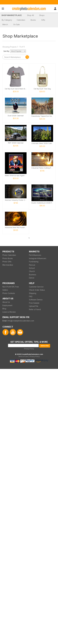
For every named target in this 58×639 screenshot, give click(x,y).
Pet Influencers (35, 255)
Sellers (5, 290)
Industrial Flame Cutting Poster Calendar (42, 168)
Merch (5, 24)
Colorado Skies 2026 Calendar (42, 143)
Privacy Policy (29, 349)
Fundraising (33, 262)
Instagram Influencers (37, 258)
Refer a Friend (35, 309)
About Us (6, 302)
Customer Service (36, 287)
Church (32, 271)
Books (33, 20)
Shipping (32, 293)
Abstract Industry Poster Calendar (16, 200)
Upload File (33, 306)
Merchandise (7, 265)
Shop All (30, 15)
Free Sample (34, 303)
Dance (31, 278)
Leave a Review (9, 312)
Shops (41, 15)
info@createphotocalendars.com (20, 321)
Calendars (21, 20)
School (32, 268)
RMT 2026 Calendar (16, 143)
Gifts (43, 20)
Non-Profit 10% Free (10, 287)
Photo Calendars (9, 255)
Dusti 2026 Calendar (16, 116)
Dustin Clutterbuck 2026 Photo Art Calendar (42, 203)
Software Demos (36, 300)
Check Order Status (37, 290)
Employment (7, 305)
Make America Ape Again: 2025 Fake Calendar (16, 175)
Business (32, 275)
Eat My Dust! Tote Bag (42, 89)
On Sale (16, 24)
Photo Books (7, 258)
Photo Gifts (6, 262)
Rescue (32, 265)
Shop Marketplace (11, 15)
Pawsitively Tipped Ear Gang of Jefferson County (42, 116)
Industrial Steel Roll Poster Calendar (16, 227)
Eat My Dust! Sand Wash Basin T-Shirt (16, 89)
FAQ (30, 296)
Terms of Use (23, 356)
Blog (4, 309)
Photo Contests (8, 293)
